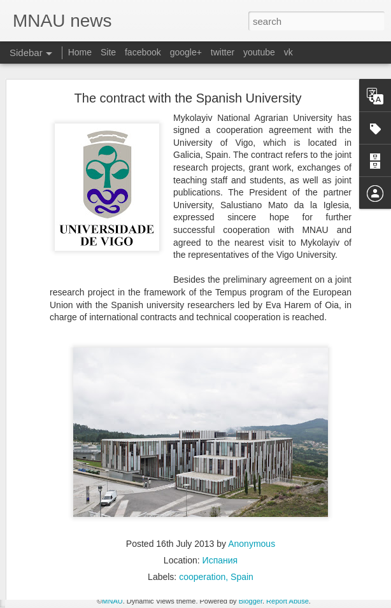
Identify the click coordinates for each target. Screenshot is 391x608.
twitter (222, 52)
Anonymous (251, 511)
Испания (220, 528)
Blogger (250, 601)
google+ (186, 52)
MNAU (112, 601)
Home (80, 52)
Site (108, 52)
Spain (242, 544)
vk (288, 52)
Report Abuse (287, 601)
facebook (143, 52)
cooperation (202, 544)
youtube (259, 52)
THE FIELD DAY (59, 564)
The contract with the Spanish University (188, 66)
